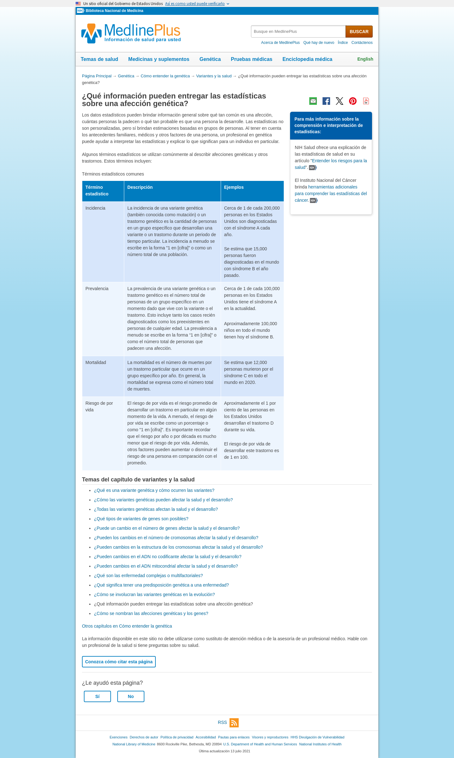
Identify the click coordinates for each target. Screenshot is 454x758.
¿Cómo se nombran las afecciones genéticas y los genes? (151, 613)
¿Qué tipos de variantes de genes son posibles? (141, 518)
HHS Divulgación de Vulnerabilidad (318, 737)
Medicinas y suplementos (158, 59)
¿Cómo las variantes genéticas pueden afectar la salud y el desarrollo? (163, 499)
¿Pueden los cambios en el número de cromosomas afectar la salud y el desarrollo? (176, 537)
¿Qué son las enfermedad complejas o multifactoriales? (148, 575)
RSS (228, 722)
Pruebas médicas (251, 59)
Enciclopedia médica (307, 59)
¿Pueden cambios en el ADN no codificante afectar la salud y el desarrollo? (168, 556)
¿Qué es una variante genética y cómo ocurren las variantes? (154, 490)
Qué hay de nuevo (318, 42)
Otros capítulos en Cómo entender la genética (127, 626)
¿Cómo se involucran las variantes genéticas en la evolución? (154, 594)
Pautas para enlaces (234, 737)
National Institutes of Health (320, 744)
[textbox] (298, 31)
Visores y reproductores (270, 737)
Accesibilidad (205, 737)
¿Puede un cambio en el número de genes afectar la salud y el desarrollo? (167, 528)
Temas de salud (99, 59)
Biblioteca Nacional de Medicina (114, 11)
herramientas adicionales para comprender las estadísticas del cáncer (331, 193)
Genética (210, 59)
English (365, 59)
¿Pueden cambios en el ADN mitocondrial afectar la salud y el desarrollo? (166, 566)
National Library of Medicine (134, 744)
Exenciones (119, 737)
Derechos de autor (144, 737)
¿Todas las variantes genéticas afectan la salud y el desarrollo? (156, 509)
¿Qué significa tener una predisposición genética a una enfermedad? (161, 585)
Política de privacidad (176, 737)
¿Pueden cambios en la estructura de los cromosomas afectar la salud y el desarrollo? (178, 547)
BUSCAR (359, 31)
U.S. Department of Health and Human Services (260, 744)
